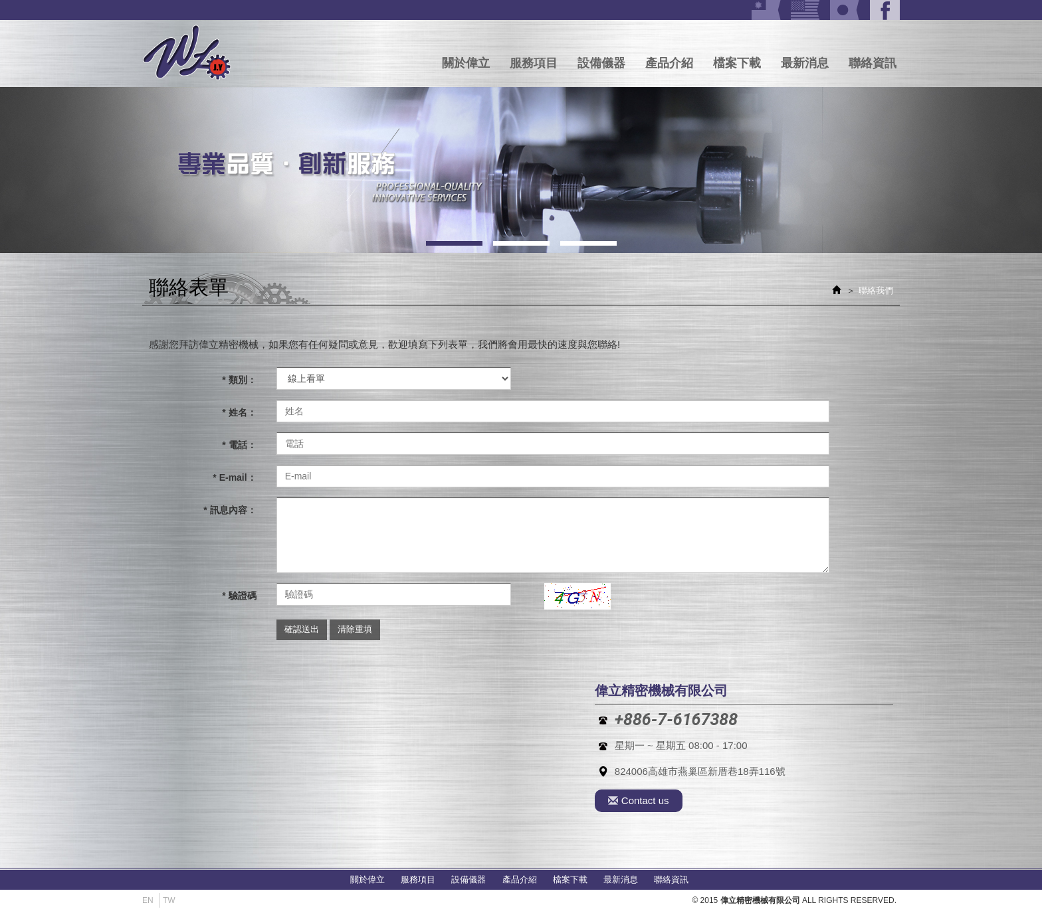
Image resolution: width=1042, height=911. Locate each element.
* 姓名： (239, 412)
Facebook (885, 10)
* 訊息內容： (229, 510)
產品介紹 (669, 63)
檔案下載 (737, 63)
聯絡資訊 (872, 63)
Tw (767, 10)
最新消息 (805, 63)
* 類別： (239, 379)
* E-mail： (234, 477)
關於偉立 (466, 63)
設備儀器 (601, 63)
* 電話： (239, 445)
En (148, 900)
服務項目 (534, 63)
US (806, 10)
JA (845, 10)
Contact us (638, 801)
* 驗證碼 (239, 595)
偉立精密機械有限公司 (187, 53)
